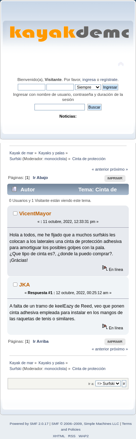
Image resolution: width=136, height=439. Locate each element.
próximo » (119, 169)
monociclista (55, 159)
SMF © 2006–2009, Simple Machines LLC (85, 424)
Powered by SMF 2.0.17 (29, 424)
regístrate (109, 79)
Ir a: (91, 384)
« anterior (100, 169)
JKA (24, 284)
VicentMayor (35, 213)
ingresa (89, 79)
